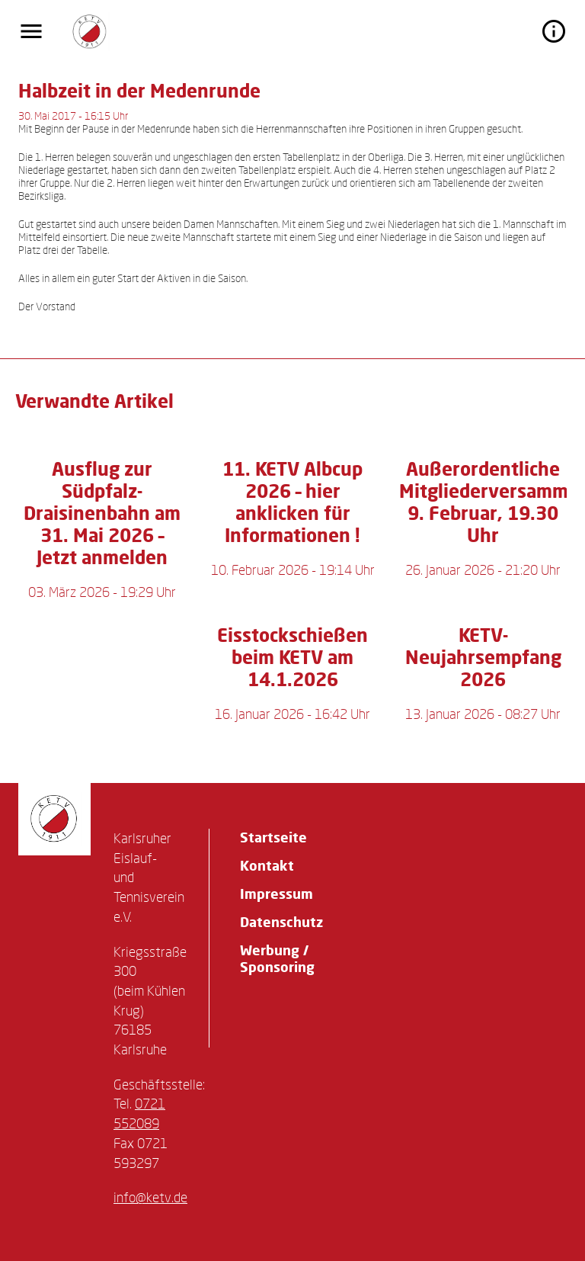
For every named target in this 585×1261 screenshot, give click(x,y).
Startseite (273, 837)
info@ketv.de (150, 1197)
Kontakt (267, 865)
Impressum (276, 893)
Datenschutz (281, 921)
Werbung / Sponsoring (277, 958)
